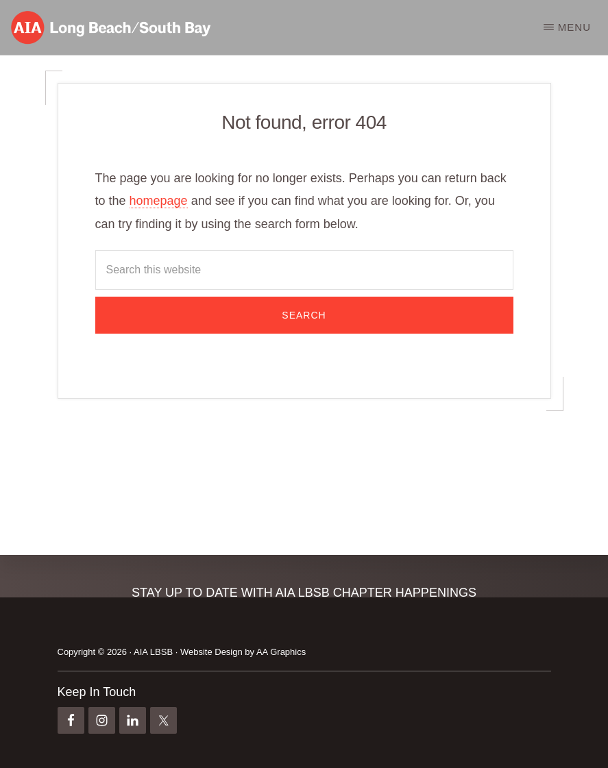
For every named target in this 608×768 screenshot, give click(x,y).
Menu (574, 27)
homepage (159, 201)
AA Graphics (281, 652)
